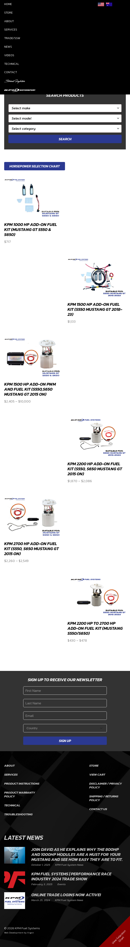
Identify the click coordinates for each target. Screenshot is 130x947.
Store (8, 12)
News (8, 47)
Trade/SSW (12, 38)
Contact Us (98, 809)
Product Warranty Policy (19, 794)
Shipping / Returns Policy (103, 798)
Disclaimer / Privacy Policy (105, 785)
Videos (9, 55)
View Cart (97, 774)
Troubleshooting (18, 814)
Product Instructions (21, 783)
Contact (10, 72)
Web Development (13, 932)
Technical (11, 64)
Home (8, 4)
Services (10, 29)
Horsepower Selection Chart (34, 166)
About (9, 21)
